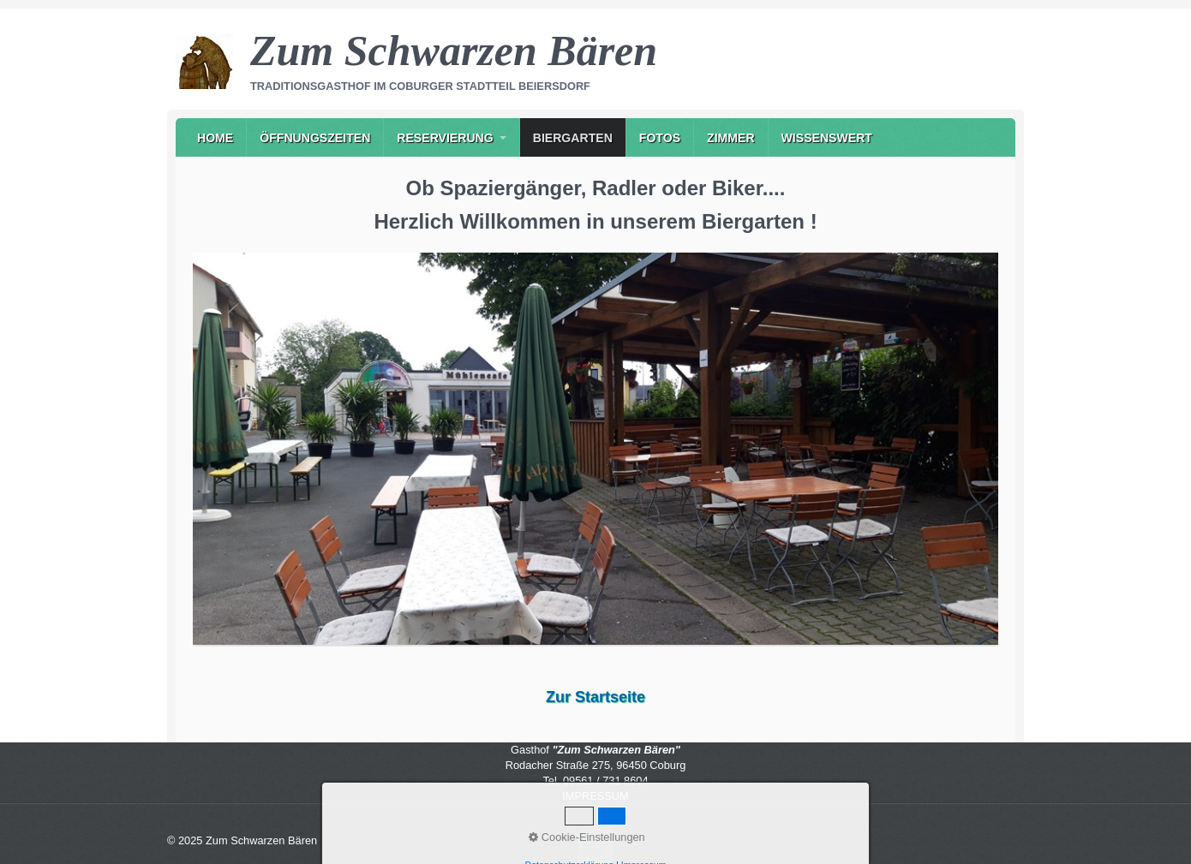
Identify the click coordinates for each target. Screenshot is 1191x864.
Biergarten (573, 138)
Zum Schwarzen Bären (453, 50)
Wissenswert (826, 138)
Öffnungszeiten (315, 138)
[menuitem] (215, 137)
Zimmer (731, 138)
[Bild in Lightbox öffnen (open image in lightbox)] (595, 448)
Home (215, 138)
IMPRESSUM (595, 796)
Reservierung (445, 138)
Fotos (659, 138)
